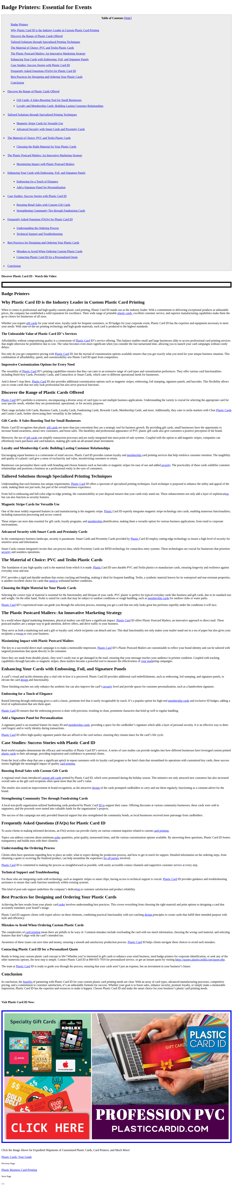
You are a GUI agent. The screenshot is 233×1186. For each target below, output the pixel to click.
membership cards (158, 598)
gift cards (31, 323)
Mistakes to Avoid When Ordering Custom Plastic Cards (49, 251)
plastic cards (124, 313)
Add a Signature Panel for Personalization (41, 187)
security (166, 465)
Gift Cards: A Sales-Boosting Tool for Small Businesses (49, 100)
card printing (67, 763)
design (24, 679)
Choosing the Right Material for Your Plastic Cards (46, 146)
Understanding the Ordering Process (38, 228)
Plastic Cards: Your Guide (16, 1157)
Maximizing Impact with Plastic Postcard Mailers (45, 164)
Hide (128, 18)
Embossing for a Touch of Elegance (37, 181)
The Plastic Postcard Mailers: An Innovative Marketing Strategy (48, 53)
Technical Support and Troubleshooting (40, 233)
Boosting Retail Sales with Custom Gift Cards (43, 204)
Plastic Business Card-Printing (19, 1169)
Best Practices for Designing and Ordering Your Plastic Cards (46, 76)
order (57, 837)
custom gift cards (51, 777)
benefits (28, 981)
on (227, 493)
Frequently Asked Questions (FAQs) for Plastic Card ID (43, 71)
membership (134, 455)
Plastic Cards (224, 410)
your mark (147, 661)
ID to (102, 805)
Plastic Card (83, 340)
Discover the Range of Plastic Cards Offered (37, 36)
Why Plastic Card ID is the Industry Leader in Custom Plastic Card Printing (55, 30)
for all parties (111, 858)
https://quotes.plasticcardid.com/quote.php (200, 959)
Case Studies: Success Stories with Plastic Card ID (40, 65)
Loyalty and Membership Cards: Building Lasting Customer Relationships (60, 105)
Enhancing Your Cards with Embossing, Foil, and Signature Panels (50, 59)
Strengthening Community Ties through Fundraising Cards (51, 210)
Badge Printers (19, 24)
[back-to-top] (2, 1183)
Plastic (108, 511)
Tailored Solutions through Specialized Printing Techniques (45, 41)
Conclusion (17, 82)
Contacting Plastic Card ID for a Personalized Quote (47, 257)
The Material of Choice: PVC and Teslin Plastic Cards (42, 47)
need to (53, 580)
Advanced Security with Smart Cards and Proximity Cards (51, 129)
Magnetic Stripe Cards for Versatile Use (40, 123)
